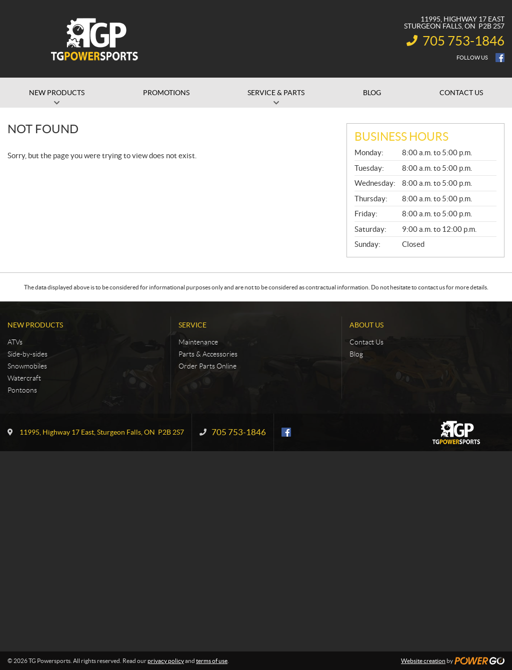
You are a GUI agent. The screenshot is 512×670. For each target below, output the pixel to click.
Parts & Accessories (208, 354)
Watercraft (24, 378)
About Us (367, 325)
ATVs (15, 342)
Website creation (423, 660)
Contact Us (367, 342)
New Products (35, 325)
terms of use (212, 660)
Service (192, 325)
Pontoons (22, 390)
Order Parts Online (207, 366)
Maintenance (198, 342)
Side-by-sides (28, 354)
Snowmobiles (27, 366)
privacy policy (166, 660)
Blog (356, 354)
